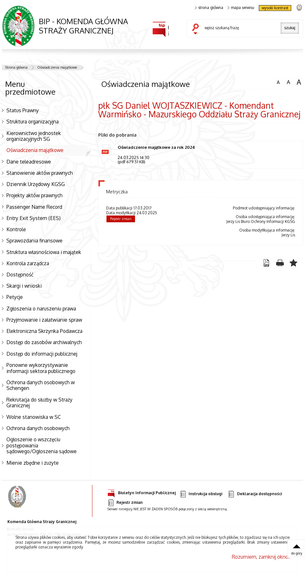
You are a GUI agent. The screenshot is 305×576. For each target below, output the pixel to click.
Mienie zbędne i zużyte (32, 463)
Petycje (14, 297)
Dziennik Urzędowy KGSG (35, 184)
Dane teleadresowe (28, 161)
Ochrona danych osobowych (38, 428)
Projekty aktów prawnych (34, 195)
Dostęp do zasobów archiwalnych (44, 342)
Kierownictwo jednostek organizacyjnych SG (33, 136)
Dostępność (19, 274)
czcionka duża (299, 82)
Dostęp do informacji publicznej (41, 354)
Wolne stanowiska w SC (33, 417)
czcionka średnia (288, 82)
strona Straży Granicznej (299, 7)
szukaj (197, 29)
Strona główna (16, 67)
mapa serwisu (241, 8)
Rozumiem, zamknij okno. (261, 557)
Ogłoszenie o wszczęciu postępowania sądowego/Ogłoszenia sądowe (41, 445)
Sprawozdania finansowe (34, 240)
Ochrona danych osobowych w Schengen (40, 385)
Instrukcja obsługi (201, 494)
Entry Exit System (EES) (33, 218)
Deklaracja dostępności (255, 494)
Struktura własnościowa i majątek (43, 252)
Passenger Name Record (34, 207)
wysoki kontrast (275, 7)
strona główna (209, 8)
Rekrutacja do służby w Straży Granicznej (39, 402)
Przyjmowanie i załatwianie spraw (44, 320)
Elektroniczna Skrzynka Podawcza (44, 331)
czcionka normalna (278, 81)
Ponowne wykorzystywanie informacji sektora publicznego (40, 368)
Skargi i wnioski (24, 286)
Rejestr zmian (120, 218)
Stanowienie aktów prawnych (39, 173)
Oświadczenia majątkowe (57, 67)
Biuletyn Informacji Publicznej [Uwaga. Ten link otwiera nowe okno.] (141, 492)
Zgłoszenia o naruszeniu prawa (41, 308)
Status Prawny (22, 110)
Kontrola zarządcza (27, 263)
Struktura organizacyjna (32, 121)
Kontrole (16, 229)
